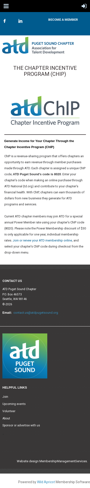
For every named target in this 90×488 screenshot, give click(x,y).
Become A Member (63, 19)
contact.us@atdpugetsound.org (35, 312)
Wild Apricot (46, 482)
